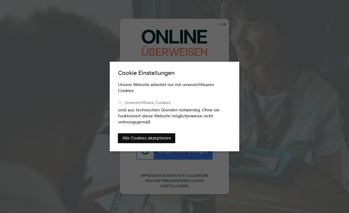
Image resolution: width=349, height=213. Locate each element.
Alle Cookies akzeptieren (146, 138)
